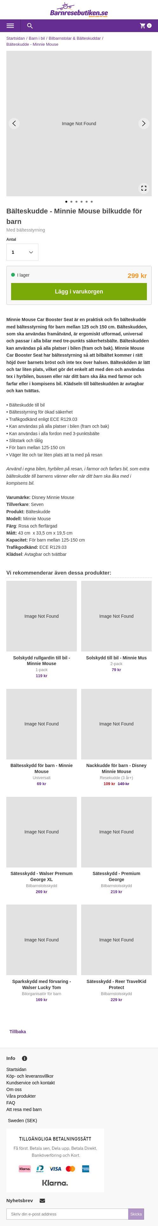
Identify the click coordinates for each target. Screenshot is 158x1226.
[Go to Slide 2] (71, 202)
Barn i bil (37, 38)
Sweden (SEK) (22, 1120)
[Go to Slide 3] (76, 202)
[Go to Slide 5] (87, 202)
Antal (11, 239)
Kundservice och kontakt (30, 1082)
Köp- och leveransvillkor (30, 1076)
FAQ (10, 1102)
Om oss (14, 1089)
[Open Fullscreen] (143, 188)
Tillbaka (18, 1031)
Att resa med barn (24, 1109)
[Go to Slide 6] (92, 202)
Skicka (136, 1214)
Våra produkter (21, 1096)
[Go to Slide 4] (81, 202)
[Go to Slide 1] (66, 202)
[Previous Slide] (14, 123)
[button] (22, 252)
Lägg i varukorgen (79, 291)
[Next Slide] (143, 123)
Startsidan (15, 38)
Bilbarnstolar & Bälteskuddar (75, 38)
